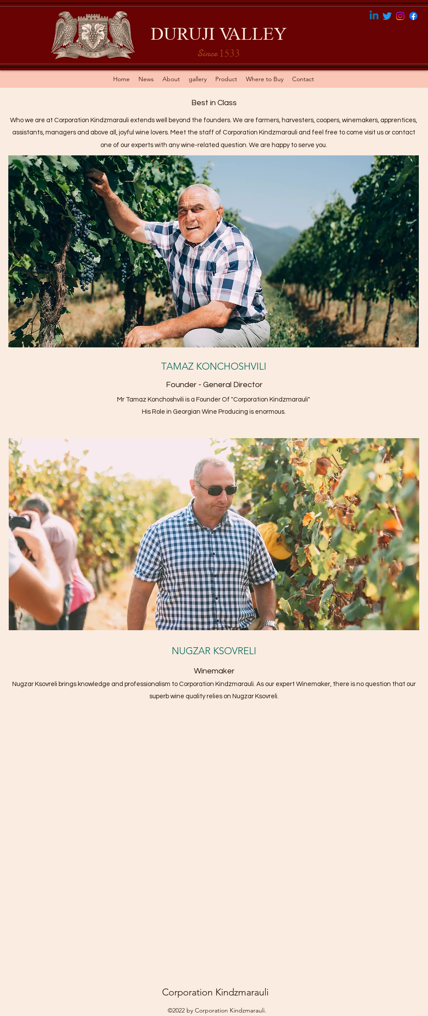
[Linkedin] (374, 15)
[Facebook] (413, 15)
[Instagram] (400, 15)
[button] (226, 79)
